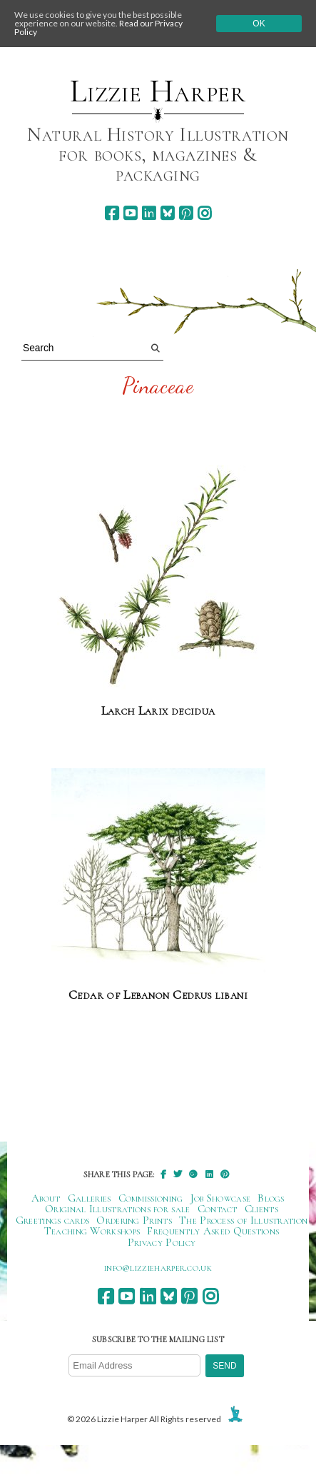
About (46, 1198)
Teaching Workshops (92, 1230)
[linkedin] (149, 213)
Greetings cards (53, 1220)
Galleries (89, 1198)
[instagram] (204, 213)
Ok (259, 24)
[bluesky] (167, 213)
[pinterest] (186, 213)
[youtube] (130, 213)
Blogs (271, 1198)
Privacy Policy (161, 1242)
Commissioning (150, 1198)
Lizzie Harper (158, 91)
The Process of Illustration (243, 1220)
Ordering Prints (134, 1220)
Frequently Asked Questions (213, 1230)
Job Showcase (220, 1198)
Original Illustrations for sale (117, 1208)
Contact (218, 1208)
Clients (261, 1208)
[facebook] (111, 213)
